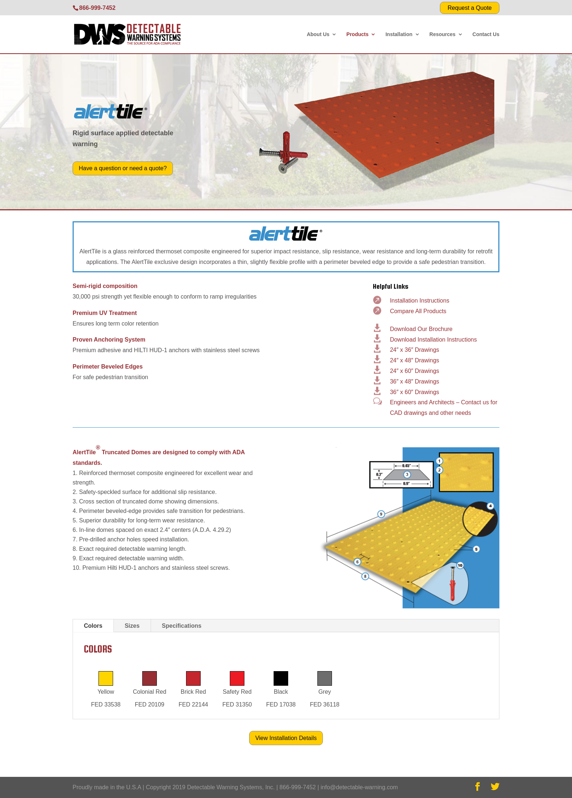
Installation (399, 34)
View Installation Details (286, 738)
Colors (93, 626)
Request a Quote (470, 8)
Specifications (181, 626)
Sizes (132, 626)
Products (358, 34)
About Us (318, 34)
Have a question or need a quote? (123, 168)
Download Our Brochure (421, 329)
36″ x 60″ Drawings (414, 392)
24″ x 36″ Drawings (414, 350)
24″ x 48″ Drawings (414, 360)
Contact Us (485, 34)
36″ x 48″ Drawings (414, 381)
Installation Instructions (419, 300)
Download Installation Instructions (433, 339)
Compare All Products (418, 311)
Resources (442, 34)
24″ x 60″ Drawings (414, 371)
